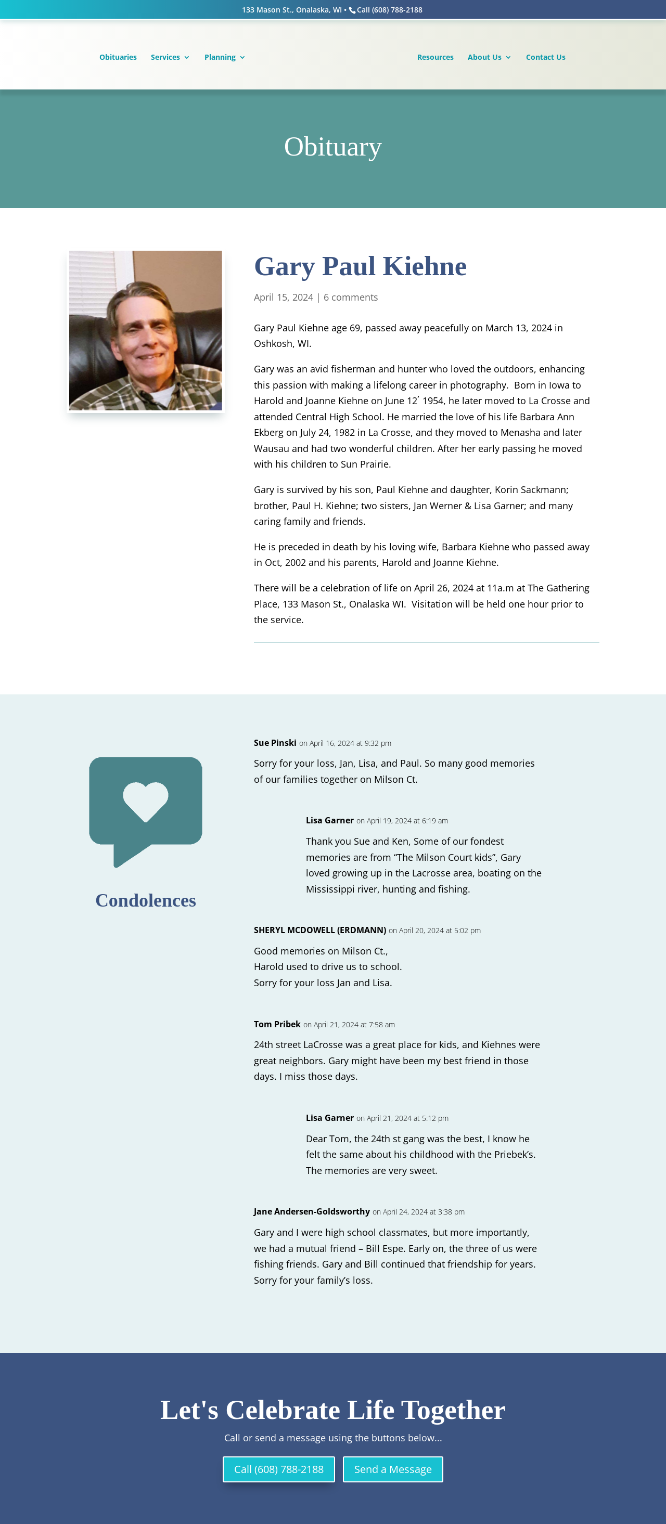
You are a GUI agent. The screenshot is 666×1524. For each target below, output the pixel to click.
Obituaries (118, 58)
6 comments (351, 297)
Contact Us (546, 58)
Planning (220, 58)
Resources (435, 58)
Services (165, 58)
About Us (485, 58)
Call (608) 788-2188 (279, 1469)
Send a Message (393, 1469)
